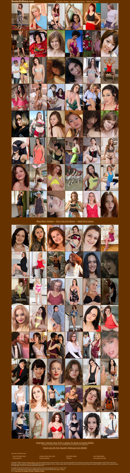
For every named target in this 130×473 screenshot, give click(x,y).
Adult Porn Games (92, 1)
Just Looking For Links (99, 458)
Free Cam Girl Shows (78, 1)
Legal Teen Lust (17, 458)
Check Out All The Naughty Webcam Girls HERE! (65, 448)
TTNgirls (68, 458)
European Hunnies (44, 458)
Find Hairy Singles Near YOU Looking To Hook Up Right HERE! (65, 443)
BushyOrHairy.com (33, 462)
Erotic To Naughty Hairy (19, 456)
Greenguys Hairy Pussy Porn (47, 456)
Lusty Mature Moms (98, 456)
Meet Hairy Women (62, 1)
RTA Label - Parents (59, 469)
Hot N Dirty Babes (71, 456)
